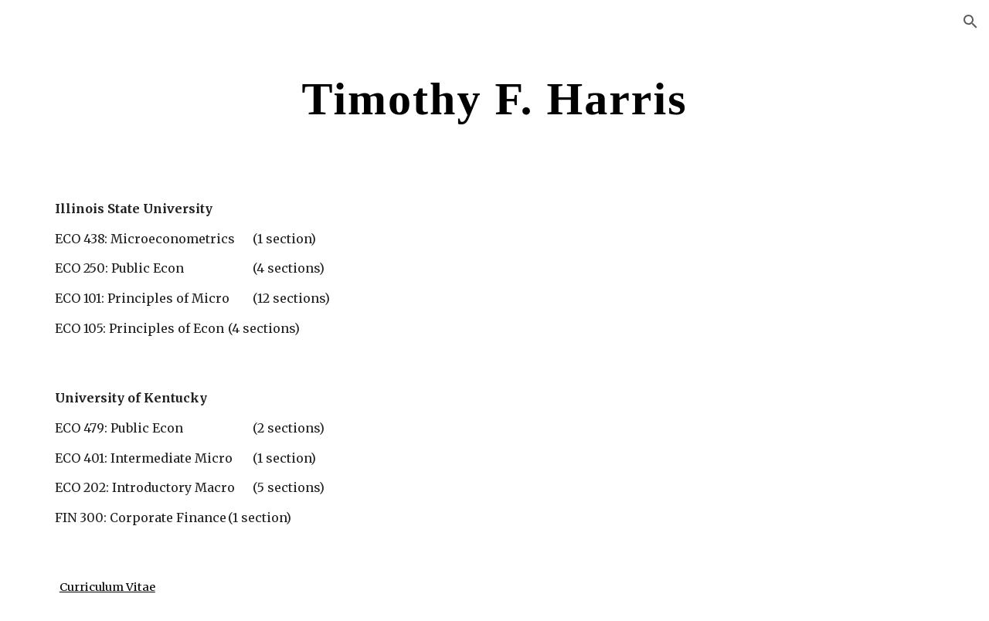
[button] (970, 21)
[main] (494, 98)
